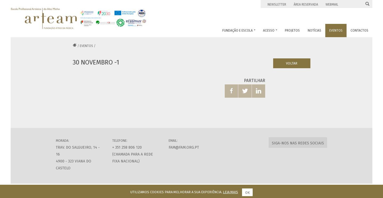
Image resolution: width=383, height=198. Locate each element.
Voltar (291, 63)
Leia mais (230, 192)
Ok (247, 193)
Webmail (332, 4)
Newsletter (277, 4)
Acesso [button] (270, 30)
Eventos (86, 46)
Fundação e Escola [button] (238, 30)
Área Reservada (306, 4)
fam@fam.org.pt (184, 147)
